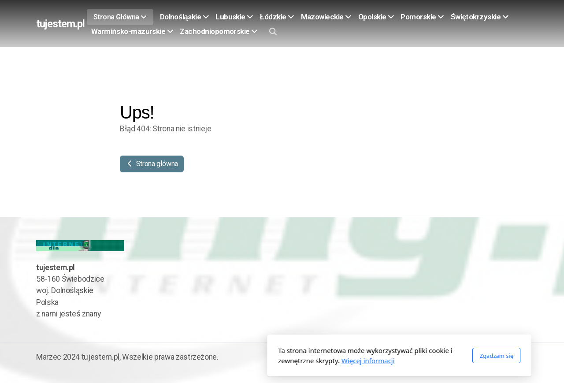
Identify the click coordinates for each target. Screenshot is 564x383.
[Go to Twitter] (521, 357)
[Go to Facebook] (508, 357)
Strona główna (152, 164)
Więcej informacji (251, 360)
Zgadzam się (379, 356)
